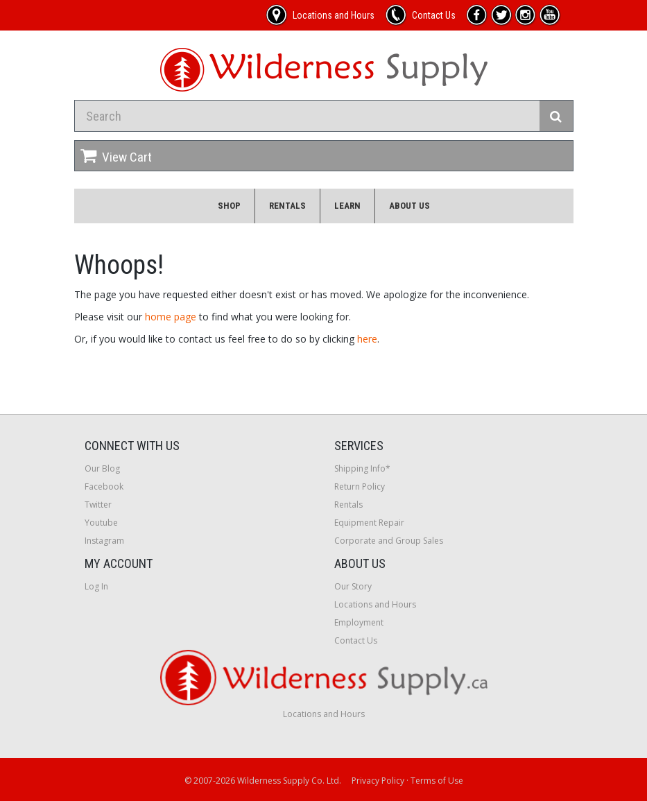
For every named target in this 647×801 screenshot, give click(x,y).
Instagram (104, 540)
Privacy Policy (378, 780)
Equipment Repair (369, 522)
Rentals (287, 205)
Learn (347, 205)
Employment (358, 622)
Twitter (98, 504)
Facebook (104, 486)
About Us (409, 205)
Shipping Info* (362, 468)
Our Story (353, 586)
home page (170, 316)
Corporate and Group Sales (388, 540)
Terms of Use (437, 780)
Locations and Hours (375, 604)
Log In (96, 586)
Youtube (101, 522)
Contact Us (355, 640)
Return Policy (359, 486)
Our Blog (102, 468)
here (367, 338)
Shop (229, 205)
